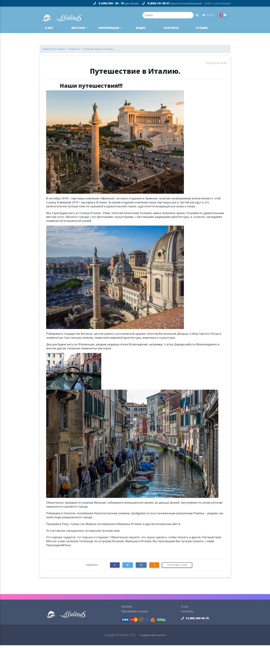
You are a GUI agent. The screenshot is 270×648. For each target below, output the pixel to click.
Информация (109, 30)
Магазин (78, 30)
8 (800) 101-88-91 (172, 3)
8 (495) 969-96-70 (195, 621)
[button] (115, 567)
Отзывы (202, 30)
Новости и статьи (53, 52)
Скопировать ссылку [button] (177, 567)
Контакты (171, 30)
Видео (141, 30)
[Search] (168, 16)
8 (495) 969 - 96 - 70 (116, 3)
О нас (49, 30)
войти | (209, 3)
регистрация (222, 3)
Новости (74, 52)
